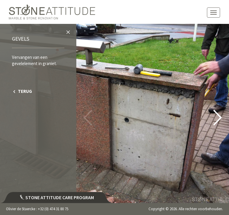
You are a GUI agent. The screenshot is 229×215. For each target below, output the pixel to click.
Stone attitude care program (57, 197)
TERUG (22, 91)
